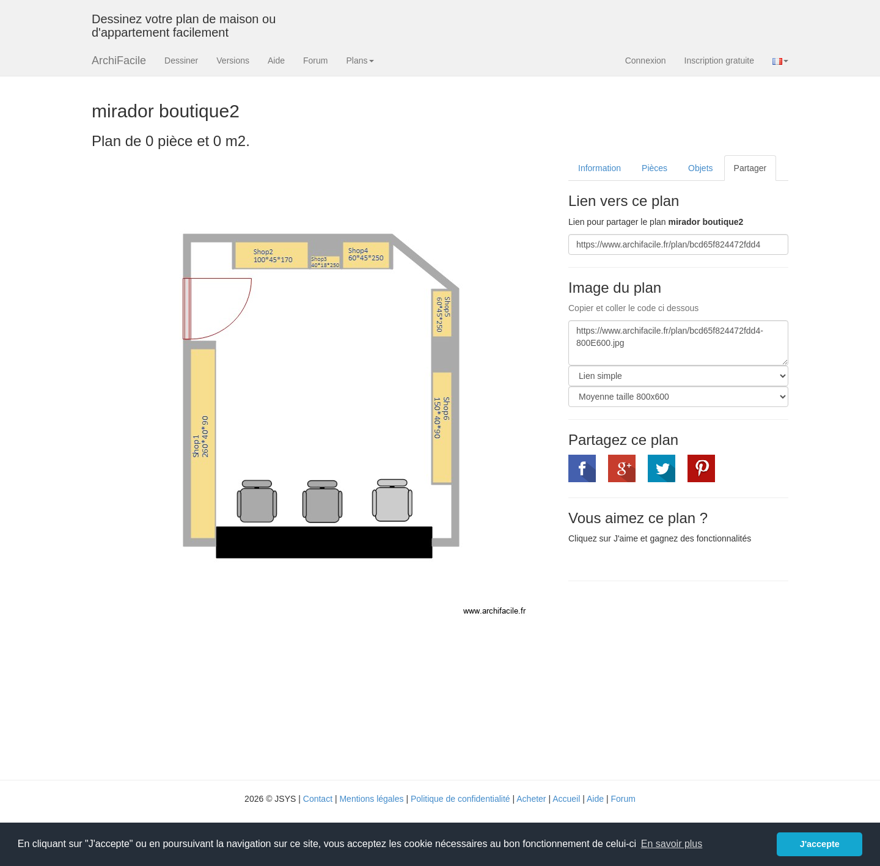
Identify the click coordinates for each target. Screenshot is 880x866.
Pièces (654, 168)
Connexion (645, 60)
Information (599, 168)
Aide (276, 60)
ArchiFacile (119, 60)
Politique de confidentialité (460, 799)
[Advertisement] (671, 679)
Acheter (531, 799)
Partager (750, 168)
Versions (232, 60)
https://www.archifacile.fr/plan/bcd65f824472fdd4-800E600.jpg (678, 342)
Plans (359, 60)
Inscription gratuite (719, 60)
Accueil (566, 799)
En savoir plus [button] (672, 843)
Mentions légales (371, 799)
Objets (700, 168)
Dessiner (181, 60)
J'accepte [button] (820, 844)
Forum (315, 60)
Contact (317, 799)
